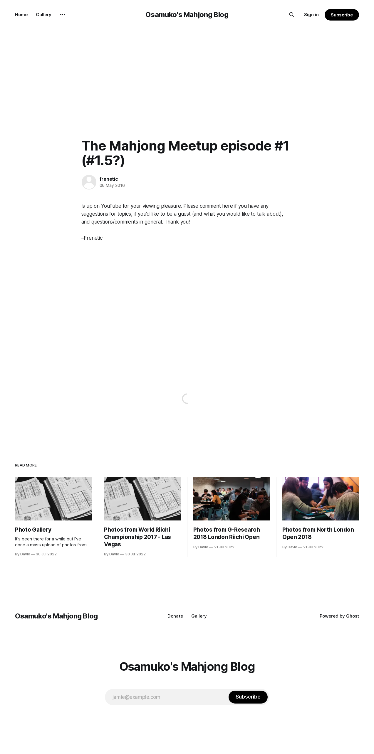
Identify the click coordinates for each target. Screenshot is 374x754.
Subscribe (342, 15)
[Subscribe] (248, 697)
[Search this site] (291, 14)
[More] (62, 14)
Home (21, 14)
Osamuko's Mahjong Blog (186, 14)
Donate (175, 616)
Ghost (352, 616)
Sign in (311, 14)
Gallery (43, 14)
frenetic (109, 179)
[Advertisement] (187, 73)
